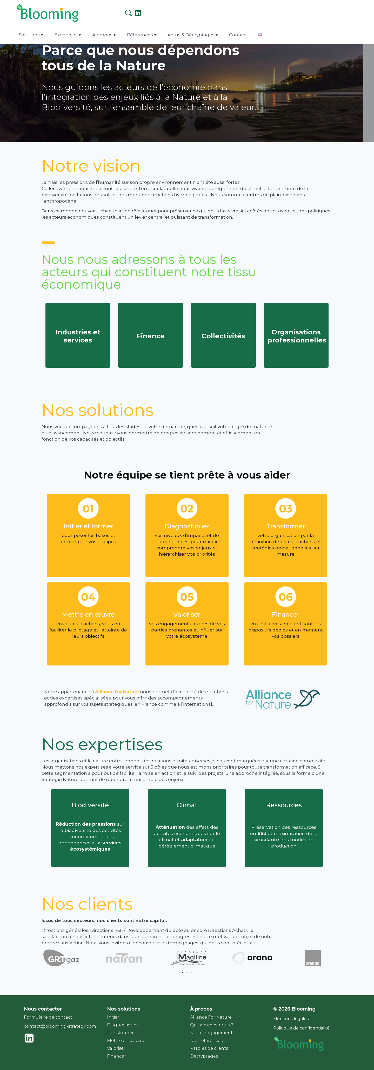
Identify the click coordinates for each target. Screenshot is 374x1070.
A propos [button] (160, 10)
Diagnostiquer (122, 1024)
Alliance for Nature (117, 691)
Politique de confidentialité (301, 1028)
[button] (182, 972)
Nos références (206, 1040)
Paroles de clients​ (209, 1048)
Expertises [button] (125, 10)
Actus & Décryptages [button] (243, 10)
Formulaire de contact (48, 1017)
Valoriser (116, 1048)
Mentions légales (291, 1018)
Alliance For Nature (211, 1017)
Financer (116, 1056)
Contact (289, 10)
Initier (113, 1017)
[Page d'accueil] (41, 17)
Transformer (120, 1032)
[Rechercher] (342, 11)
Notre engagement (211, 1032)
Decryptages (204, 1056)
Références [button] (195, 10)
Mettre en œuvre (125, 1040)
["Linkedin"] (352, 12)
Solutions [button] (91, 10)
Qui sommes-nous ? (211, 1024)
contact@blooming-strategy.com (60, 1026)
